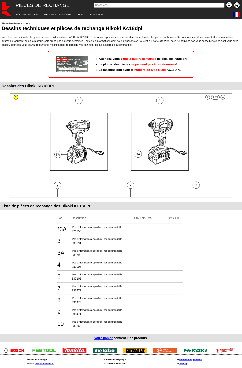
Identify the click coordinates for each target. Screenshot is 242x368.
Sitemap (183, 363)
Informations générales (190, 359)
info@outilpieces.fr (44, 363)
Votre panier (103, 338)
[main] (121, 181)
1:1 (215, 97)
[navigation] (116, 14)
